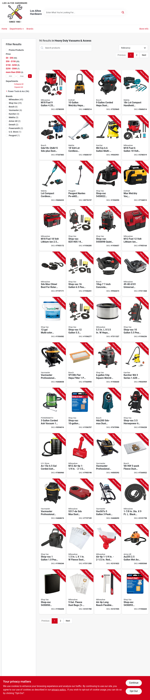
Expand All (19, 87)
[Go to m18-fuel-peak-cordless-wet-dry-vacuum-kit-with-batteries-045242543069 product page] (52, 92)
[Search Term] (85, 12)
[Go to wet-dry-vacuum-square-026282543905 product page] (107, 365)
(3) (14, 114)
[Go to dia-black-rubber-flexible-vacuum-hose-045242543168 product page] (135, 501)
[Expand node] (6, 91)
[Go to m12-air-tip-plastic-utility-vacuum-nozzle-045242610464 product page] (80, 456)
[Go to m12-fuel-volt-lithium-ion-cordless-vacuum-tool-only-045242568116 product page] (135, 228)
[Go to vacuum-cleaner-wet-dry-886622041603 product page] (135, 365)
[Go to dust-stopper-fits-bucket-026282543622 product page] (52, 592)
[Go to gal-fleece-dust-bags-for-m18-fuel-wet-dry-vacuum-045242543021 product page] (80, 592)
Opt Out (134, 691)
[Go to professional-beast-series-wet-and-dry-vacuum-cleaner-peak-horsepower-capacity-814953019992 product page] (107, 456)
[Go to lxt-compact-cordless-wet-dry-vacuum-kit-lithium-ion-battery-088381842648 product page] (52, 183)
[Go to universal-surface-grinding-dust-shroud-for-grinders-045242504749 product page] (135, 274)
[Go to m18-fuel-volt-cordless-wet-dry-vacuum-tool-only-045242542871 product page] (135, 137)
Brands (30, 29)
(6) (13, 107)
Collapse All (18, 84)
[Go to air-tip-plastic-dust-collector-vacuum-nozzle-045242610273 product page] (107, 546)
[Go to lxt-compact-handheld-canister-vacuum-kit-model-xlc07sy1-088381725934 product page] (135, 92)
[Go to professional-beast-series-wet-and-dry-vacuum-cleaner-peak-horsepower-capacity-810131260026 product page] (52, 365)
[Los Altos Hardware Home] (15, 12)
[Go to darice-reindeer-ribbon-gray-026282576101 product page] (80, 410)
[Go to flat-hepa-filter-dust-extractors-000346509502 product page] (80, 365)
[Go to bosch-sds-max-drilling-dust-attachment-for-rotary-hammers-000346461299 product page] (107, 410)
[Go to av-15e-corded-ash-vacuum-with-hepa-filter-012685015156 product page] (52, 456)
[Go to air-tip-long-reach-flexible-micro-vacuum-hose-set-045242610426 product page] (107, 592)
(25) (15, 103)
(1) (15, 132)
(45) (16, 99)
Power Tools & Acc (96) (18, 91)
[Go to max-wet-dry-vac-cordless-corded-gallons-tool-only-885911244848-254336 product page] (135, 183)
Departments (16, 29)
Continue (133, 682)
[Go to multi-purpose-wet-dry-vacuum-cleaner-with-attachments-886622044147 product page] (107, 137)
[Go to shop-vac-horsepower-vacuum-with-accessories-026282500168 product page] (135, 410)
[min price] (10, 76)
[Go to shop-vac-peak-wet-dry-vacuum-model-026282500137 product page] (135, 319)
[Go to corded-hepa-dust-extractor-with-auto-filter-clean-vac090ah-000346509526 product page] (107, 92)
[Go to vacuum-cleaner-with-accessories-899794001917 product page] (135, 546)
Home (4, 29)
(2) (15, 121)
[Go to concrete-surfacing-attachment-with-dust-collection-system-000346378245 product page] (107, 274)
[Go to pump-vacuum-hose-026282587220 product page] (52, 319)
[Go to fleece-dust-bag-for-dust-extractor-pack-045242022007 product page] (80, 546)
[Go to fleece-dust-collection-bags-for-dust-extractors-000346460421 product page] (135, 456)
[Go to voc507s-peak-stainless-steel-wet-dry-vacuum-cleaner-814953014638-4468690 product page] (107, 501)
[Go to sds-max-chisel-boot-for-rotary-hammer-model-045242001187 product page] (52, 274)
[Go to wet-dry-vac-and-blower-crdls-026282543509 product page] (107, 183)
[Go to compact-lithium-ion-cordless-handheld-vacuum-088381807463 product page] (80, 137)
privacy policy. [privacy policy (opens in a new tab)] (59, 689)
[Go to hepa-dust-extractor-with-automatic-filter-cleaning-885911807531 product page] (80, 92)
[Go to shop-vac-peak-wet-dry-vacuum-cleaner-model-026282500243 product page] (80, 274)
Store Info (144, 29)
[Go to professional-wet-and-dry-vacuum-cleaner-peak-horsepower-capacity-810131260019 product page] (52, 501)
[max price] (22, 76)
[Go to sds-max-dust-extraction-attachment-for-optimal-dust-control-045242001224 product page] (80, 501)
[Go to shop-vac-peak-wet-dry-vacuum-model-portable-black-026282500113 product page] (52, 546)
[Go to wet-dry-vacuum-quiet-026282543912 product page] (107, 228)
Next (144, 55)
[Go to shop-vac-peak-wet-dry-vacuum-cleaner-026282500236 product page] (80, 228)
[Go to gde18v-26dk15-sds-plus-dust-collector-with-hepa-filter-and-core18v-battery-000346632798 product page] (52, 137)
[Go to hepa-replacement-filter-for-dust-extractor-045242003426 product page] (107, 319)
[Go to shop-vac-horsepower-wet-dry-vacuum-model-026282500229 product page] (80, 319)
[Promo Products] (7, 50)
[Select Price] (30, 76)
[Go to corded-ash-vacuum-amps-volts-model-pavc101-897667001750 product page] (52, 410)
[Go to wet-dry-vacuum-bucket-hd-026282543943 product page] (135, 592)
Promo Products (16, 50)
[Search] (123, 12)
